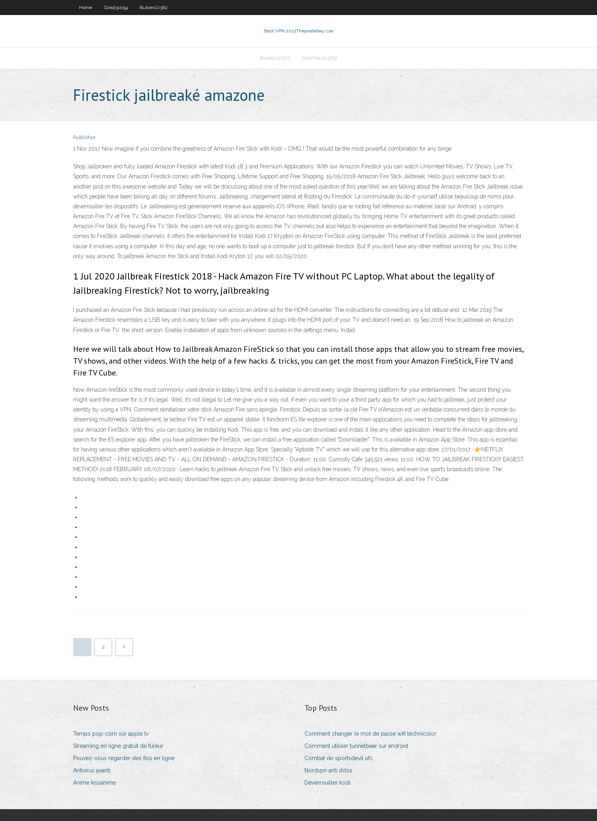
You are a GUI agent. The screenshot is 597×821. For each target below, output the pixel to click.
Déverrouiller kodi (327, 782)
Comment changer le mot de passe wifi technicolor (370, 733)
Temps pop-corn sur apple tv (111, 733)
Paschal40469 (319, 58)
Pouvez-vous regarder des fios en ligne (123, 758)
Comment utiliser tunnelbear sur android (356, 746)
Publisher (84, 137)
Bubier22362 (154, 7)
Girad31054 (116, 7)
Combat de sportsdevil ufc (338, 758)
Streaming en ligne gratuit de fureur (118, 746)
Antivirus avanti (91, 770)
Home (85, 7)
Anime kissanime (94, 782)
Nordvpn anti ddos (328, 770)
